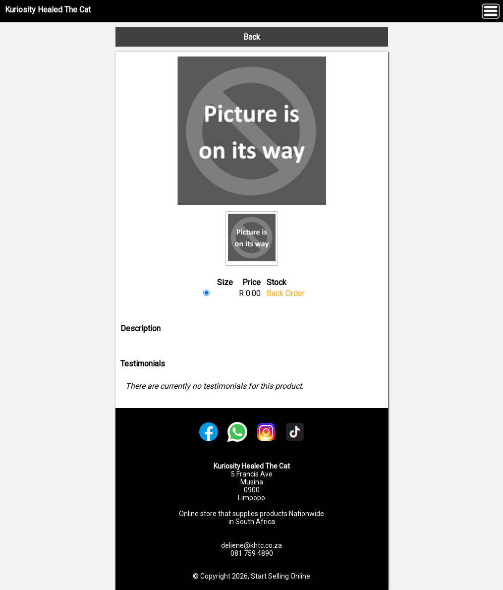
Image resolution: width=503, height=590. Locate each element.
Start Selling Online (280, 576)
